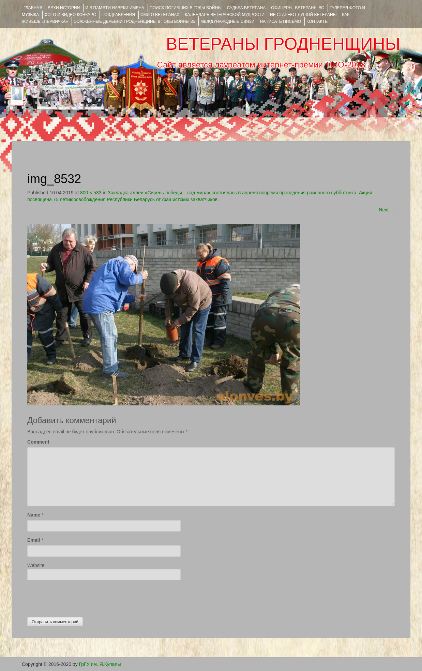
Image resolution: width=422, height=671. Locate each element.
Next (387, 209)
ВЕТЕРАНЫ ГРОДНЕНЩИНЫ (283, 44)
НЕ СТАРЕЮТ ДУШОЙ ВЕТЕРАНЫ (303, 14)
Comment (38, 442)
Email (33, 540)
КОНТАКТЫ (317, 21)
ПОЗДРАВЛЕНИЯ (118, 14)
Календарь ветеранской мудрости (225, 14)
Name (33, 515)
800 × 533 (91, 192)
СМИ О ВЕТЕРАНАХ (159, 14)
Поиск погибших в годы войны (186, 7)
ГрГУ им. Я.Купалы (100, 664)
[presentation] (79, 597)
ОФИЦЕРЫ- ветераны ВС (297, 7)
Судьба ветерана (246, 7)
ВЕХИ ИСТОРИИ (64, 7)
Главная (33, 7)
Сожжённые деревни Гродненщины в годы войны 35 (134, 21)
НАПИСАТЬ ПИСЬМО (280, 21)
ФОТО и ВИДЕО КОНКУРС (70, 14)
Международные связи (227, 21)
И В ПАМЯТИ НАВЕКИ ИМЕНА (114, 7)
